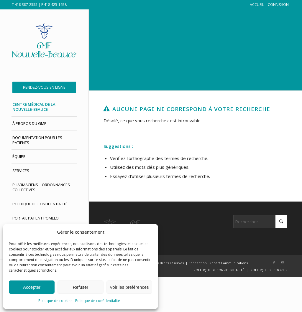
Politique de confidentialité (97, 300)
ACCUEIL (257, 4)
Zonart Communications (228, 263)
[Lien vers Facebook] (274, 262)
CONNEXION (278, 4)
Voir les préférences (129, 287)
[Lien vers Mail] (282, 262)
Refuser (80, 287)
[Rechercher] (260, 221)
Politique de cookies (55, 300)
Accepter (31, 287)
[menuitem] (44, 87)
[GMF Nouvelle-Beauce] (44, 40)
